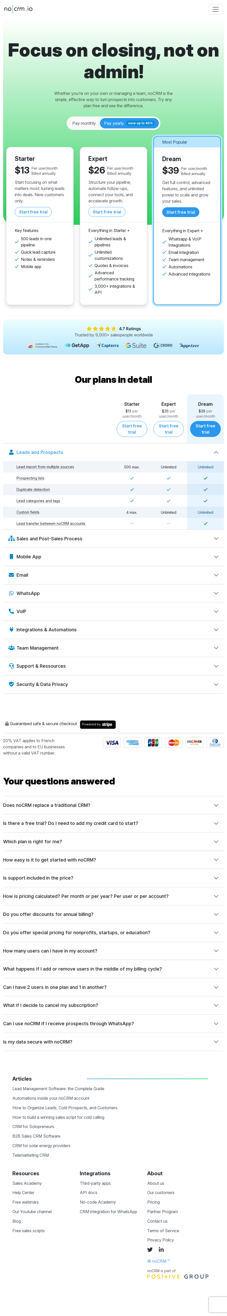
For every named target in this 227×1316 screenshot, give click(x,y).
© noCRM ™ (158, 1261)
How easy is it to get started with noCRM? (49, 860)
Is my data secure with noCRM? (37, 1042)
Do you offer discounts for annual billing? (48, 914)
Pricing (153, 1202)
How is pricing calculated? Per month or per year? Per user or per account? (86, 896)
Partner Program (162, 1211)
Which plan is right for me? (32, 841)
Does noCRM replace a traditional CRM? (46, 805)
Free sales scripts (28, 1230)
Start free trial (33, 211)
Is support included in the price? (38, 878)
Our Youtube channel (32, 1211)
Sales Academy (27, 1183)
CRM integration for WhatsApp (108, 1211)
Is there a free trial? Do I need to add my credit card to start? (70, 823)
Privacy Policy (160, 1240)
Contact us (157, 1221)
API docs (88, 1192)
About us (155, 1183)
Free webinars (25, 1202)
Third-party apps (95, 1183)
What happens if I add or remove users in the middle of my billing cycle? (82, 969)
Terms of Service (163, 1230)
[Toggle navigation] (215, 9)
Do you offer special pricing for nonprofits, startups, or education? (76, 932)
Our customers (161, 1192)
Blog (16, 1221)
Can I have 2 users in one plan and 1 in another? (55, 987)
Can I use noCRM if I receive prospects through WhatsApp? (68, 1023)
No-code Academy (98, 1202)
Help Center (23, 1192)
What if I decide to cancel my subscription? (50, 1005)
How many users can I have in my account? (50, 951)
